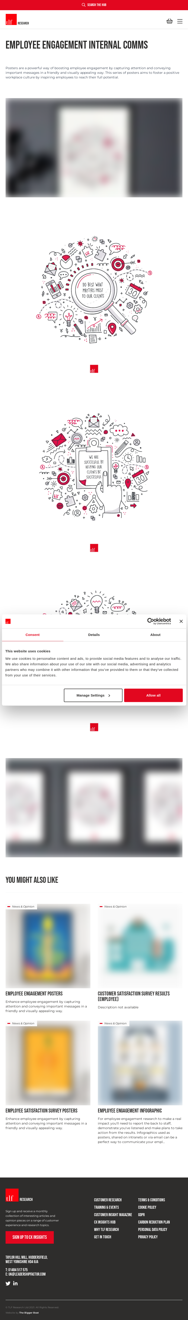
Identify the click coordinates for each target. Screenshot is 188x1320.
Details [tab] (94, 635)
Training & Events (106, 1207)
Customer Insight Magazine (113, 1214)
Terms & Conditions (151, 1200)
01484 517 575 (18, 1269)
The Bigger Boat (29, 1312)
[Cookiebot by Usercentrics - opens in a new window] (150, 621)
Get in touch (102, 1237)
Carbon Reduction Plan (154, 1222)
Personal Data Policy (152, 1229)
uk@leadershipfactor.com (27, 1274)
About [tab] (155, 635)
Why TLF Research (106, 1229)
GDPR (141, 1214)
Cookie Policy (147, 1207)
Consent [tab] (32, 635)
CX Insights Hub (104, 1222)
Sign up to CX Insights (30, 1237)
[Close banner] (181, 621)
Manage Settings (93, 695)
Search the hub (94, 5)
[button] (178, 21)
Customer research (108, 1200)
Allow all (153, 695)
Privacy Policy (148, 1237)
